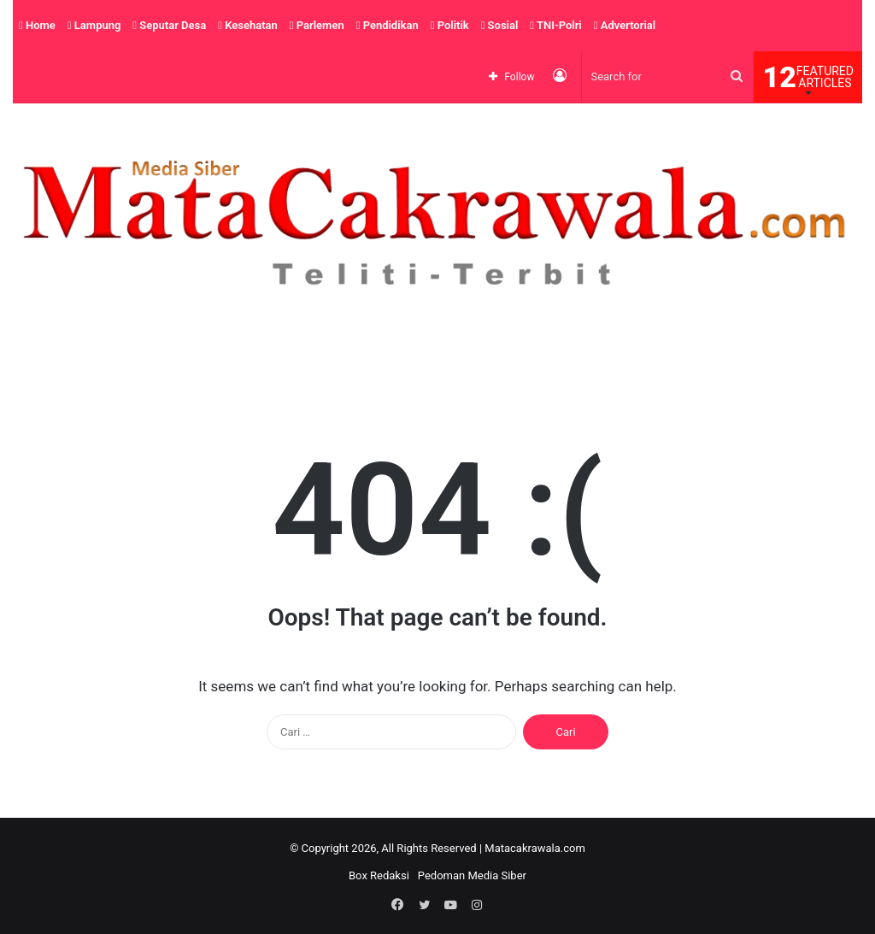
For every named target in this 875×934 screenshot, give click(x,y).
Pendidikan (387, 25)
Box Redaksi (379, 875)
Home (37, 25)
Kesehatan (248, 25)
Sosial (500, 25)
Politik (450, 25)
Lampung (94, 25)
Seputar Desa (169, 25)
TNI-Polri (555, 25)
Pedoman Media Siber (472, 875)
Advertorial (624, 25)
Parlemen (317, 25)
